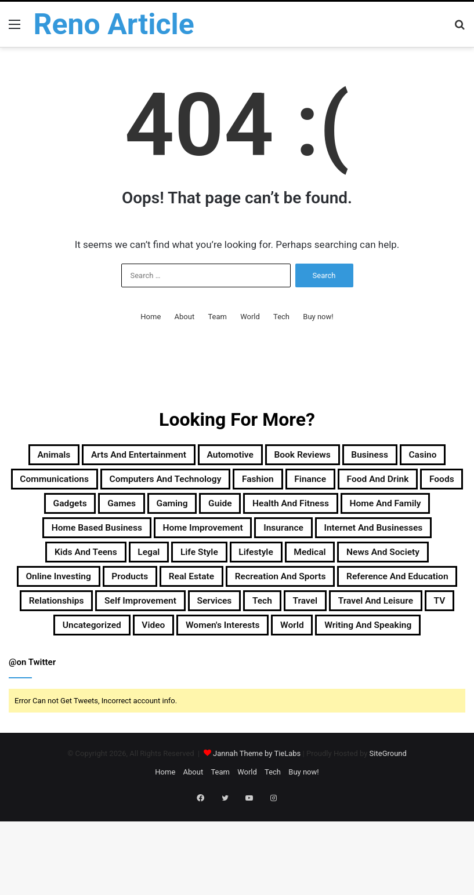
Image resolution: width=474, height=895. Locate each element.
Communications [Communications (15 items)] (218, 484)
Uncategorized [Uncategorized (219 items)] (57, 707)
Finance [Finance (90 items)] (127, 512)
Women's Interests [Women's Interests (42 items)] (218, 707)
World (250, 316)
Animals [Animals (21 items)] (74, 456)
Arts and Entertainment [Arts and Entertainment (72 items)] (180, 456)
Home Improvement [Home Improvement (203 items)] (269, 568)
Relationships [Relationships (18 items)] (384, 651)
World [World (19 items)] (305, 707)
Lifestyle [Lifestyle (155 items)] (425, 595)
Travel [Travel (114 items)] (274, 679)
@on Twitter (32, 745)
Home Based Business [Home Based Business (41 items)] (136, 568)
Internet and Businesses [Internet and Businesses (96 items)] (89, 595)
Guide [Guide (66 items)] (150, 540)
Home (150, 316)
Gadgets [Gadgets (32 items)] (350, 512)
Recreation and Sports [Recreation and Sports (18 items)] (113, 651)
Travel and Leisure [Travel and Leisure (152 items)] (361, 679)
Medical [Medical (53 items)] (49, 623)
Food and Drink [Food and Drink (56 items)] (210, 512)
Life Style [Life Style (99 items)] (356, 595)
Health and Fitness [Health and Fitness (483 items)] (238, 540)
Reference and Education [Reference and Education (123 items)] (259, 651)
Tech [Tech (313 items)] (222, 679)
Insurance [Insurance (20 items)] (370, 568)
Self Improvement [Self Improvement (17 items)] (72, 679)
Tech (281, 316)
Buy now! (318, 316)
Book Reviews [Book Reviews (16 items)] (384, 456)
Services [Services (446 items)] (164, 679)
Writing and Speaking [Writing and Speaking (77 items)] (399, 707)
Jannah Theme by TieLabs (257, 836)
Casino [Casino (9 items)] (133, 484)
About (185, 316)
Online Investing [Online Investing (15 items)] (252, 623)
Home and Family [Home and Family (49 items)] (356, 540)
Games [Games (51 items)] (413, 512)
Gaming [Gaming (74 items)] (92, 540)
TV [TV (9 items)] (440, 679)
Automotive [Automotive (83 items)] (294, 456)
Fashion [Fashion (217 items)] (63, 512)
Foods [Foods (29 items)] (289, 512)
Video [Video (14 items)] (133, 707)
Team (217, 316)
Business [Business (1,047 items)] (68, 484)
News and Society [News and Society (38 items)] (140, 623)
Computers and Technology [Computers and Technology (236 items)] (358, 484)
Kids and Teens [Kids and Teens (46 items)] (216, 595)
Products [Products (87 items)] (340, 623)
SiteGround (388, 836)
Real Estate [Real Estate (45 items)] (416, 623)
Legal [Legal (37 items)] (294, 595)
